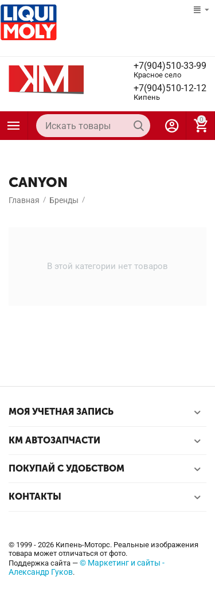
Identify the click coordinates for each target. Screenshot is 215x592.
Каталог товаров (14, 126)
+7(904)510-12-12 (170, 88)
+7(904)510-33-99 (170, 66)
